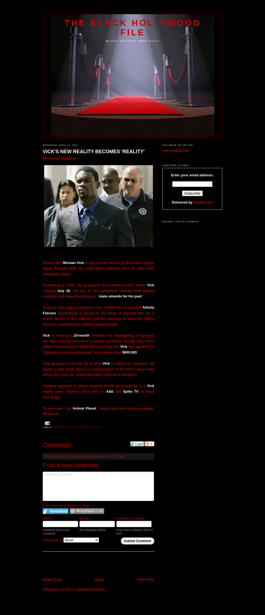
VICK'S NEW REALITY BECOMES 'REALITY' (94, 151)
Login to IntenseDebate (56, 511)
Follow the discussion (149, 443)
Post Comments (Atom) (85, 589)
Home (99, 579)
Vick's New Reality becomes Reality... (78, 427)
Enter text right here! (98, 486)
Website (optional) (130, 518)
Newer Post (52, 579)
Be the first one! (113, 456)
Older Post (145, 579)
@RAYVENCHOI (175, 151)
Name (47, 518)
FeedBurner (203, 202)
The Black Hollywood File (132, 27)
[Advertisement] (74, 565)
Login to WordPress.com (87, 511)
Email (83, 518)
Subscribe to (71, 540)
